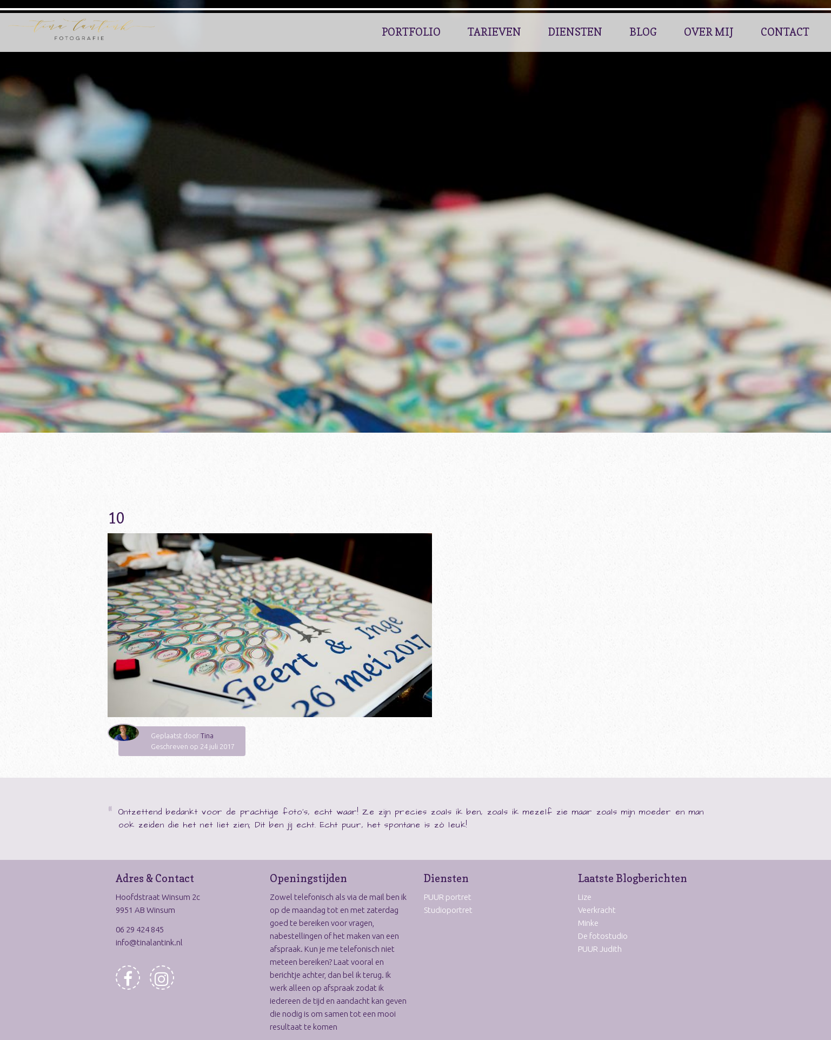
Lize (584, 897)
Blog (643, 32)
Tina (207, 735)
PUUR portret (447, 897)
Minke (588, 923)
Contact (785, 32)
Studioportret (448, 910)
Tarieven (494, 32)
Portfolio (411, 32)
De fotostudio (603, 935)
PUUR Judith (600, 948)
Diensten (575, 32)
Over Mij (709, 32)
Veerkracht (597, 910)
